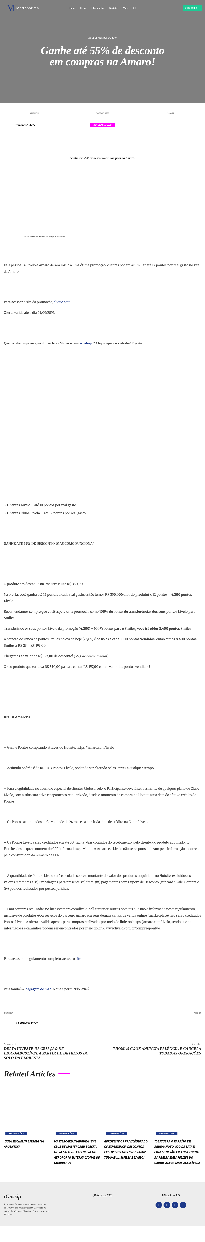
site (78, 959)
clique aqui (62, 302)
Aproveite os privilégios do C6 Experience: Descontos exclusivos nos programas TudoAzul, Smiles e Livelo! (126, 1159)
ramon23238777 (25, 125)
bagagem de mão (38, 989)
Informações (102, 125)
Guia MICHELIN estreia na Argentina (21, 1146)
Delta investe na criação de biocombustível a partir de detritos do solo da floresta (46, 1053)
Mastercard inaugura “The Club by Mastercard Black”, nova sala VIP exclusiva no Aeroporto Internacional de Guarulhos (77, 1159)
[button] (134, 8)
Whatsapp (86, 343)
